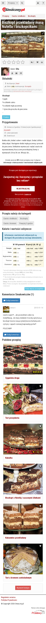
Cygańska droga (12, 378)
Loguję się (27, 194)
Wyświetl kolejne (23, 588)
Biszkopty (32, 16)
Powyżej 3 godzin (26, 223)
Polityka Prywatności (9, 600)
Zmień (17, 83)
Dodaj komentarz (11, 300)
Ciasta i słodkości (18, 16)
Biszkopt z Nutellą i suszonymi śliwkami (23, 498)
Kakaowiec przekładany (15, 537)
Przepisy (11, 3)
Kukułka (8, 458)
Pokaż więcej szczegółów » (34, 289)
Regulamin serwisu (8, 597)
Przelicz (6, 117)
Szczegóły (28, 86)
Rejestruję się (23, 189)
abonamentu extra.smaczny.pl (22, 91)
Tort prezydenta (12, 418)
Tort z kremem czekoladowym (18, 577)
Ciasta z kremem (10, 223)
